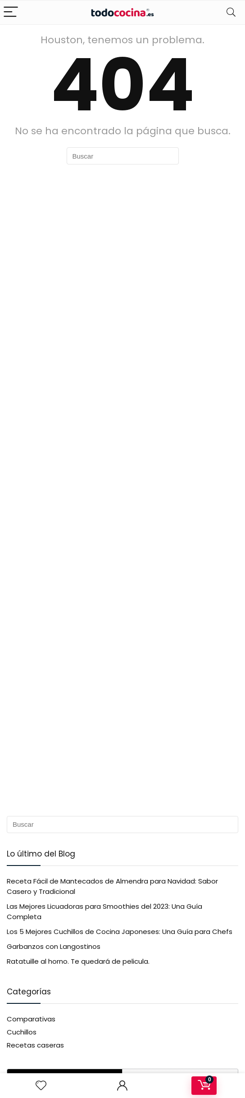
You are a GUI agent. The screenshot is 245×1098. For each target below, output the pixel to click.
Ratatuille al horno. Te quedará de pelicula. (78, 961)
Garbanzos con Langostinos (53, 946)
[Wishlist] (41, 1085)
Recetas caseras (35, 1045)
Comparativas (31, 1019)
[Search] (231, 12)
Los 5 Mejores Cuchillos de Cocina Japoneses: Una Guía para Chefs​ (119, 931)
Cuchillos (21, 1032)
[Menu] (11, 12)
